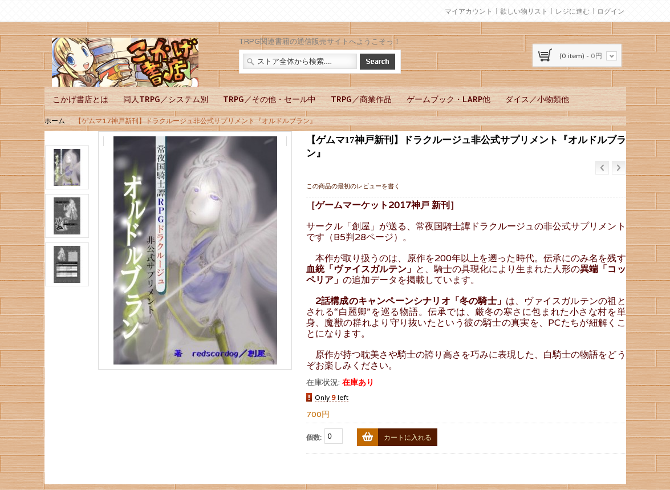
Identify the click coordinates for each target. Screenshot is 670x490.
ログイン (610, 11)
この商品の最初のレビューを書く (353, 186)
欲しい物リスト (524, 11)
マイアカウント (469, 11)
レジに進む (572, 11)
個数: (314, 437)
